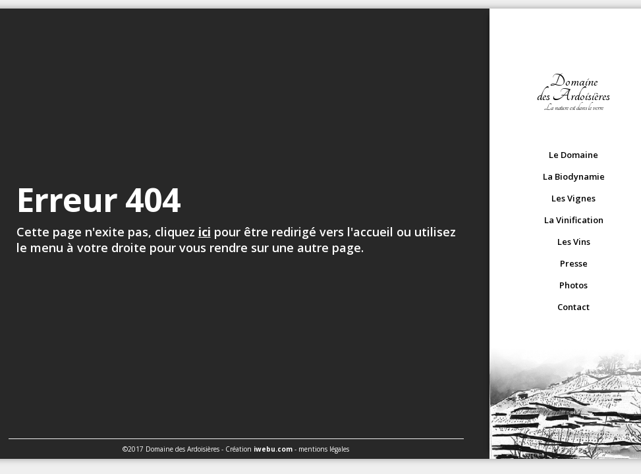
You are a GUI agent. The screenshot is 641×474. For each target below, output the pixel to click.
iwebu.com (273, 449)
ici (204, 232)
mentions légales (323, 449)
